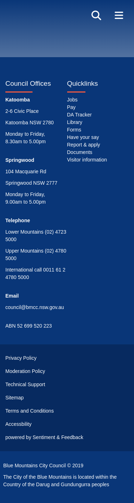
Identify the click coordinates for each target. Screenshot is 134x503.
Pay (71, 107)
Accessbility (18, 424)
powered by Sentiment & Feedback (44, 437)
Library (75, 122)
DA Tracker (79, 115)
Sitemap (14, 397)
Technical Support (25, 384)
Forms (74, 130)
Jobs (72, 100)
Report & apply (83, 145)
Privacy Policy (20, 358)
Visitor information (87, 160)
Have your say (83, 137)
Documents (80, 152)
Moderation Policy (25, 371)
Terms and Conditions (29, 411)
